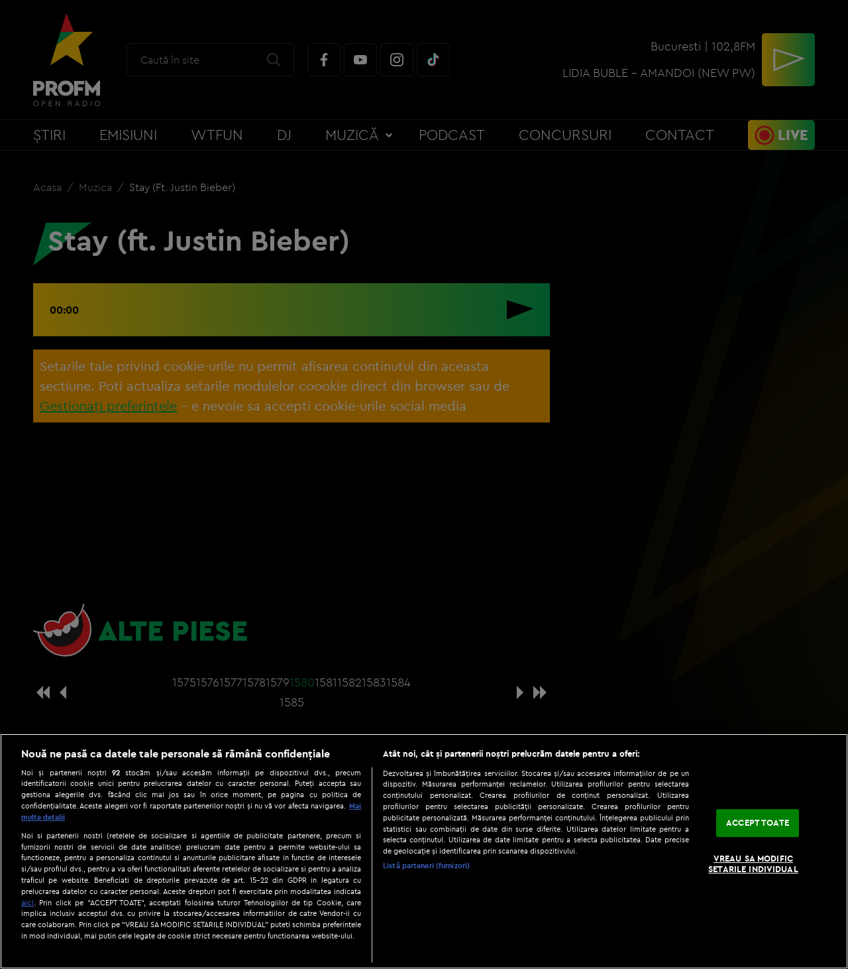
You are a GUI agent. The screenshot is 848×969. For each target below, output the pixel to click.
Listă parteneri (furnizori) (426, 865)
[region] (424, 851)
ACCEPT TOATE (757, 823)
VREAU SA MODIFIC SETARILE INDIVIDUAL (753, 863)
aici (27, 902)
